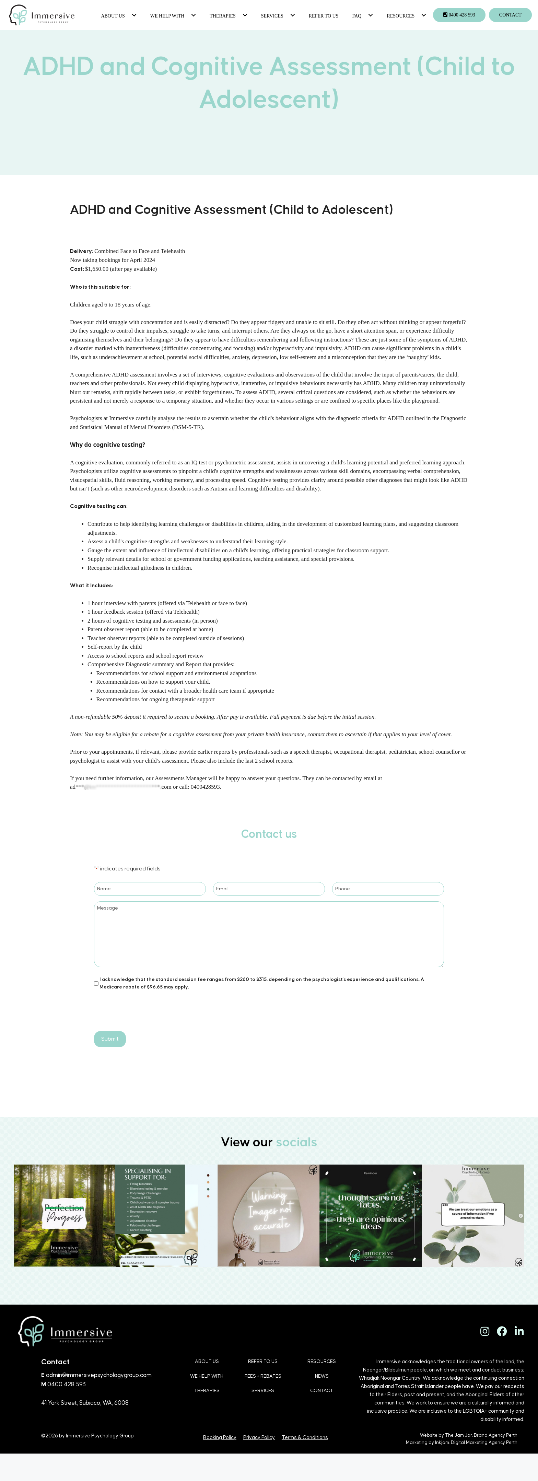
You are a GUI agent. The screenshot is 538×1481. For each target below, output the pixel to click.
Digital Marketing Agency (478, 1442)
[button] (133, 15)
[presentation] (146, 1010)
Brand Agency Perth (495, 1435)
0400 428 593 (66, 1384)
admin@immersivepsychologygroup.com (99, 1375)
